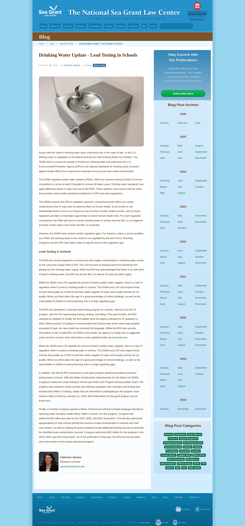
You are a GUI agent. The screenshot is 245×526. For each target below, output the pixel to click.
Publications (95, 26)
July (180, 157)
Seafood (169, 468)
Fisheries (187, 447)
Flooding (197, 447)
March (163, 186)
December (200, 157)
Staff (178, 468)
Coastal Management (189, 439)
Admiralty (169, 434)
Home (43, 26)
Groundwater (171, 451)
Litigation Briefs (184, 455)
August (199, 145)
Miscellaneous (192, 459)
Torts (184, 468)
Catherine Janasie (71, 65)
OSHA (196, 464)
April (162, 157)
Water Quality (99, 65)
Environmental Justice (193, 443)
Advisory (81, 26)
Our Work (68, 26)
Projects (109, 26)
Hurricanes (184, 451)
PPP (203, 464)
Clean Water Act (194, 434)
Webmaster (144, 522)
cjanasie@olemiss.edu (72, 466)
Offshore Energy (184, 464)
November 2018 (66, 44)
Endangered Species (172, 443)
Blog (144, 26)
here (125, 337)
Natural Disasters (168, 464)
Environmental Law (173, 447)
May (180, 145)
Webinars (133, 26)
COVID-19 (173, 439)
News (153, 26)
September (201, 151)
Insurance (196, 451)
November (200, 215)
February (182, 122)
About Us (55, 26)
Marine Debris (199, 455)
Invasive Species (168, 455)
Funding (121, 26)
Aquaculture (180, 434)
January (164, 122)
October (199, 186)
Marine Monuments (176, 459)
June (197, 122)
